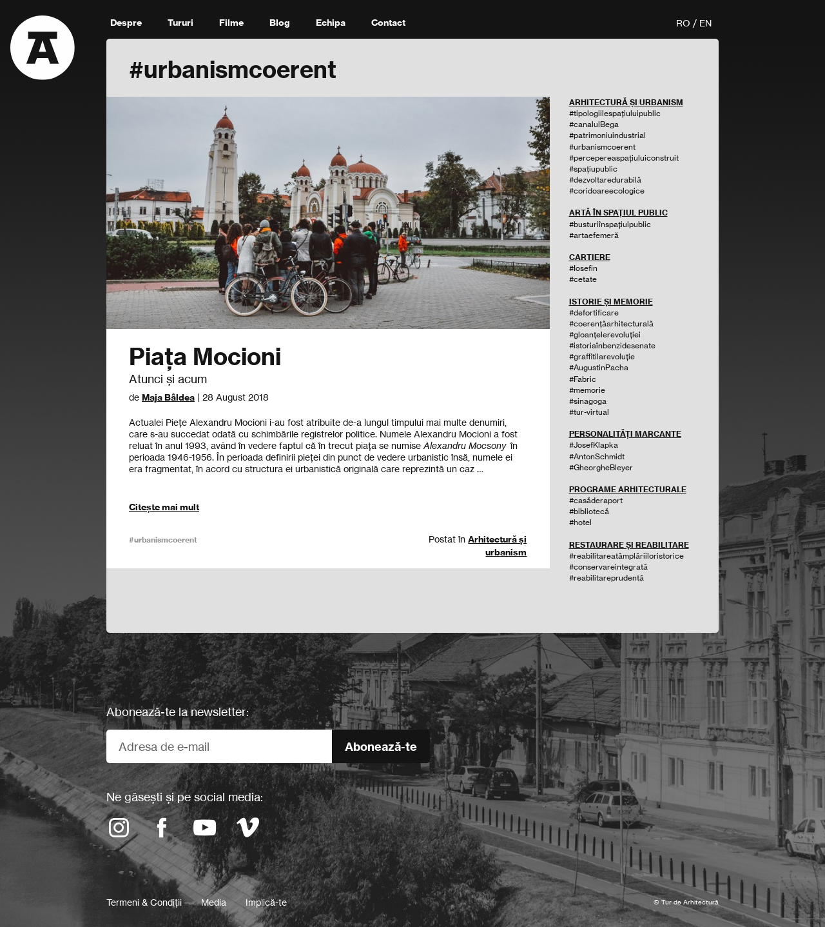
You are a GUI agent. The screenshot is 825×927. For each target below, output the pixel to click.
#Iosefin (583, 268)
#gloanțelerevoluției (605, 334)
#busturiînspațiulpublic (610, 224)
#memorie (587, 390)
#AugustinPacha (598, 367)
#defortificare (594, 312)
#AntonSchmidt (597, 456)
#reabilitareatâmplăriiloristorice (626, 556)
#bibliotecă (589, 511)
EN (705, 22)
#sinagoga (588, 401)
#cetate (583, 279)
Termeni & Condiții (144, 902)
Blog (279, 22)
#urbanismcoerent (163, 539)
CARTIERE (589, 257)
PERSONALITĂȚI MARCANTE (625, 434)
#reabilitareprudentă (606, 578)
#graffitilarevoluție (602, 356)
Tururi (180, 22)
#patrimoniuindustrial (607, 135)
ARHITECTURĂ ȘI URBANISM (626, 102)
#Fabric (582, 379)
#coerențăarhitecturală (611, 323)
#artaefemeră (594, 235)
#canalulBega (594, 124)
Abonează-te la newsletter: (177, 711)
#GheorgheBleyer (601, 467)
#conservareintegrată (608, 567)
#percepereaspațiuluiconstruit (624, 158)
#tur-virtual (589, 412)
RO (683, 22)
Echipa (330, 22)
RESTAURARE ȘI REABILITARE (629, 545)
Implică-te (266, 902)
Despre (126, 22)
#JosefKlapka (593, 445)
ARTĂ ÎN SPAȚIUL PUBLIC (618, 212)
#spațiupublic (593, 169)
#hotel (580, 522)
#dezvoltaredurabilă (605, 179)
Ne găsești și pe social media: (184, 797)
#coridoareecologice (607, 190)
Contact (388, 22)
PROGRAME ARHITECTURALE (627, 489)
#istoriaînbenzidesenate (612, 345)
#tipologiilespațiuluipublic (615, 113)
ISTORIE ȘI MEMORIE (611, 301)
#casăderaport (596, 500)
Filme (231, 22)
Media (213, 902)
